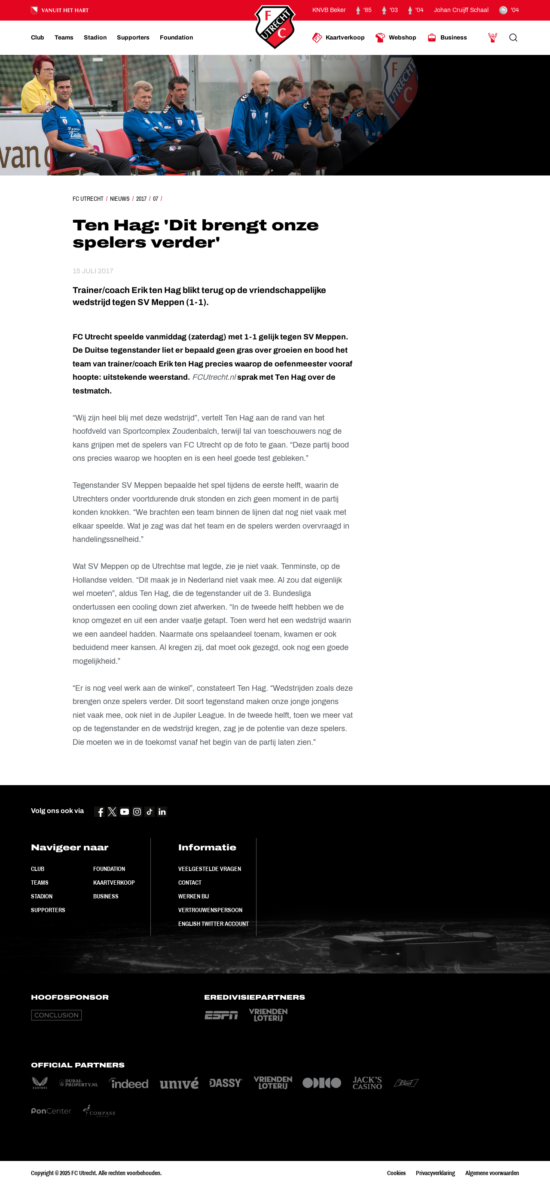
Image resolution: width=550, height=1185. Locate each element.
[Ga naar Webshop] (395, 38)
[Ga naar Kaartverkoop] (338, 38)
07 (155, 199)
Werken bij (193, 896)
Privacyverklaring (435, 1173)
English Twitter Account (213, 924)
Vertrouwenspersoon (210, 910)
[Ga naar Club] (37, 38)
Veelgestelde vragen (209, 869)
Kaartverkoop (114, 882)
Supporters (48, 910)
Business (106, 896)
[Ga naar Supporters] (133, 38)
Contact (190, 882)
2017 (141, 199)
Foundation (109, 869)
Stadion (41, 896)
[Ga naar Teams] (64, 38)
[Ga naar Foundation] (176, 38)
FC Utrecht (88, 199)
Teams (40, 882)
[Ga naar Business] (447, 38)
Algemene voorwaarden (492, 1173)
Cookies (396, 1173)
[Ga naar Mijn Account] (493, 38)
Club (37, 869)
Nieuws (120, 199)
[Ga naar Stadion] (95, 38)
